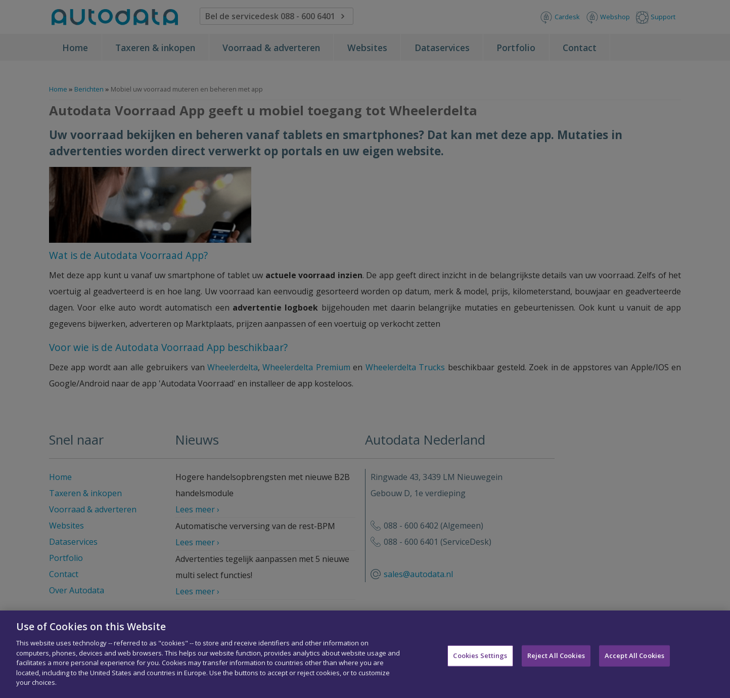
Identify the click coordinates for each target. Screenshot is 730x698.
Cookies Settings (480, 659)
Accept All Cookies (634, 659)
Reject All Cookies (556, 659)
